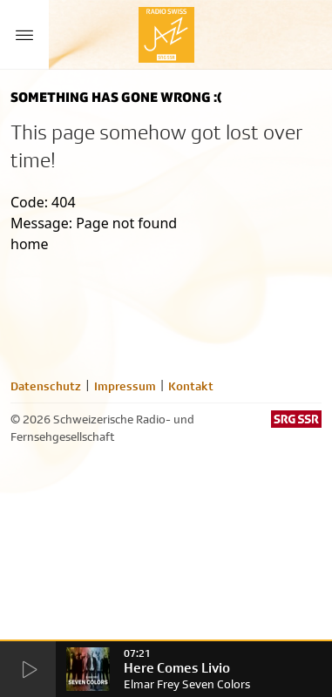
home (29, 244)
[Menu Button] (24, 35)
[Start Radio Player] (28, 669)
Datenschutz (45, 386)
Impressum (125, 386)
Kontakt (190, 386)
